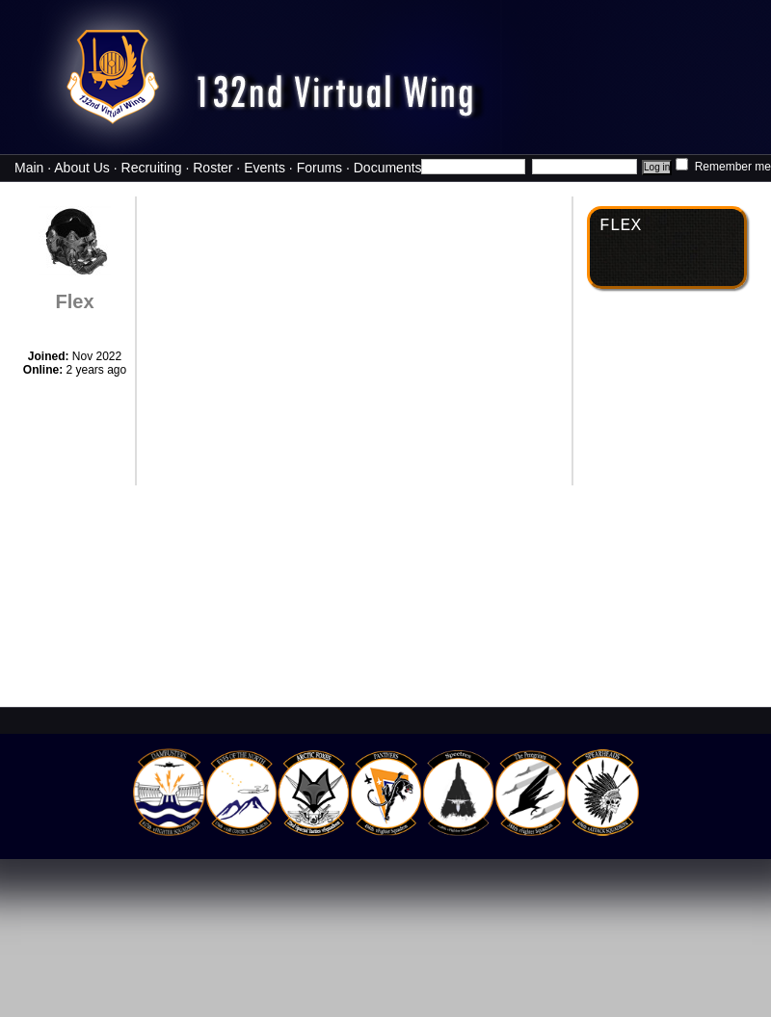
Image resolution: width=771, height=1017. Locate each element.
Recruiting (151, 167)
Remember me (723, 166)
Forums (319, 167)
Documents (388, 167)
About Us (82, 167)
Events (264, 167)
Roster (212, 167)
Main (28, 167)
